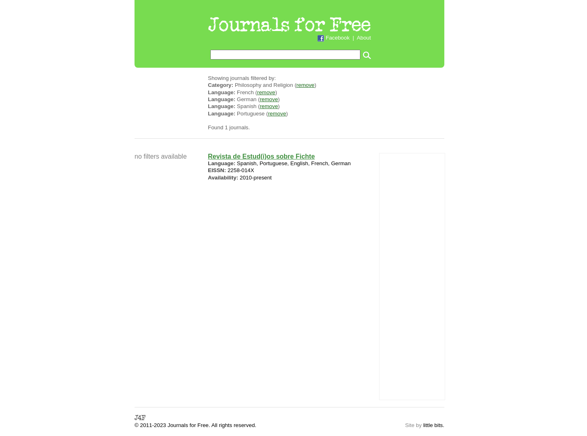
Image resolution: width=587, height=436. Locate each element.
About (364, 38)
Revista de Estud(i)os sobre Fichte (261, 156)
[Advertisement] (412, 275)
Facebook (338, 38)
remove (305, 85)
